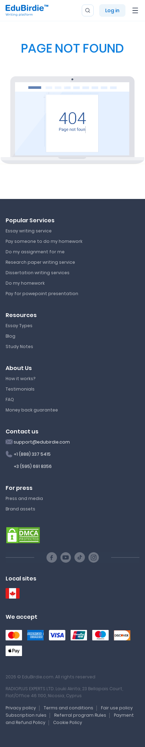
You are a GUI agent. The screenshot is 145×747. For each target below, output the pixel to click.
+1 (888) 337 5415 (32, 454)
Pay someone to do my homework (44, 241)
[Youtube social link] (65, 557)
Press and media (24, 498)
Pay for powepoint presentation (42, 294)
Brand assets (20, 509)
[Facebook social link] (51, 557)
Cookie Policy (67, 722)
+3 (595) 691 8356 (33, 466)
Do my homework (25, 283)
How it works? (20, 379)
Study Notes (19, 346)
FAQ (10, 399)
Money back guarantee (32, 410)
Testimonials (20, 389)
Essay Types (19, 326)
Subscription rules (26, 715)
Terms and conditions (68, 708)
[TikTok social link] (79, 557)
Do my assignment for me (35, 252)
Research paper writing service (40, 262)
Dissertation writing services (38, 273)
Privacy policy (21, 708)
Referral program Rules (80, 715)
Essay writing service (29, 231)
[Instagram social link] (93, 557)
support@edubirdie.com (42, 442)
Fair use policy (117, 708)
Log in (112, 10)
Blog (10, 336)
